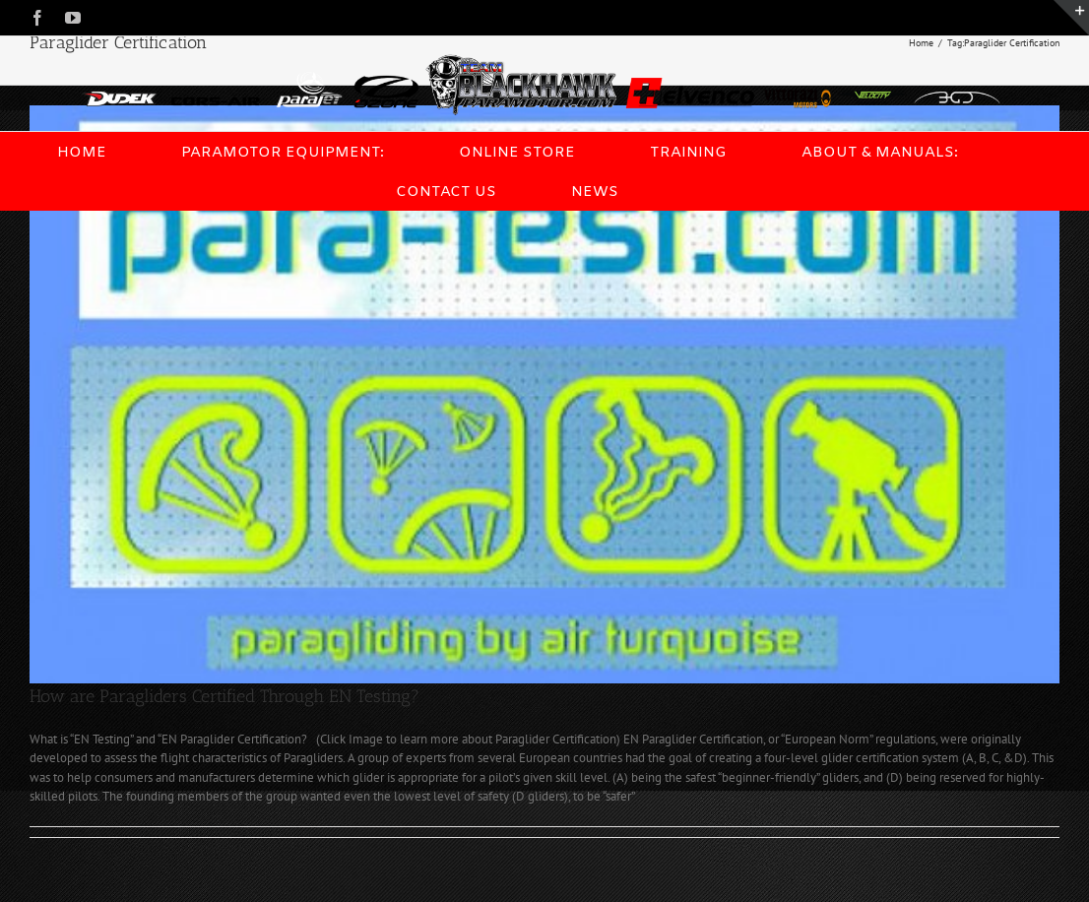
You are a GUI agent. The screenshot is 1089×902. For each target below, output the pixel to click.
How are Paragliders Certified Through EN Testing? (224, 696)
